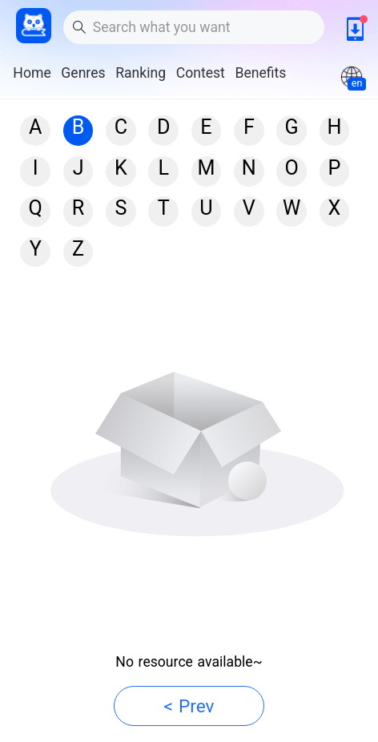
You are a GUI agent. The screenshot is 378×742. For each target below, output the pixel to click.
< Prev (189, 706)
